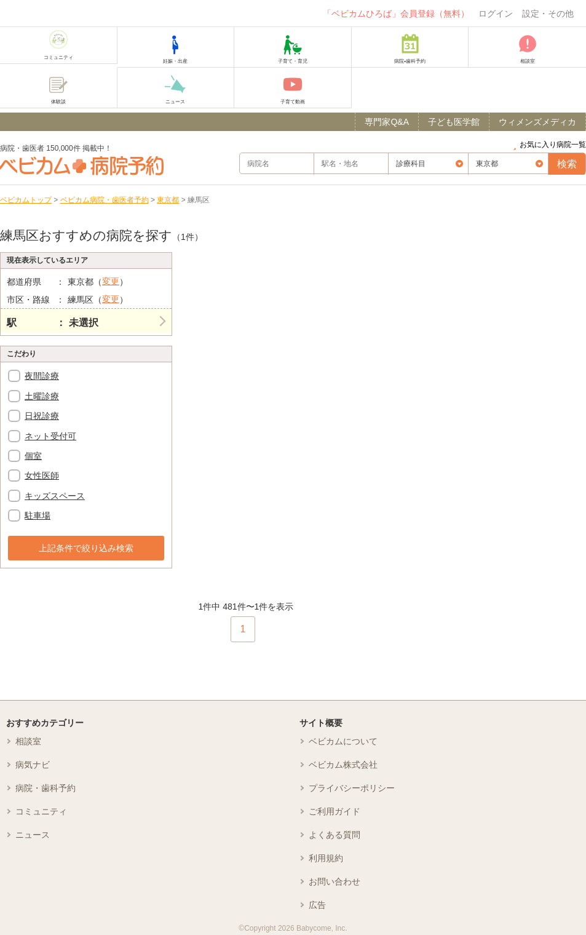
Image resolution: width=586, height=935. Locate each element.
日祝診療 (42, 416)
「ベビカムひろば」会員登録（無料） (396, 13)
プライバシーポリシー (352, 788)
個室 (33, 456)
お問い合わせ (334, 881)
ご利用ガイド (334, 811)
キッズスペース (55, 496)
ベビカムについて (343, 741)
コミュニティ (41, 811)
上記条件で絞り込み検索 (86, 548)
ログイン (495, 13)
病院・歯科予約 (45, 788)
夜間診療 (42, 376)
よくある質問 (334, 835)
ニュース (32, 835)
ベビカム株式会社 (343, 765)
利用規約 (326, 858)
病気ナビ (32, 765)
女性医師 (42, 475)
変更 (110, 281)
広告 (317, 905)
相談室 (28, 741)
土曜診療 (42, 396)
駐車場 (37, 515)
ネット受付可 (50, 436)
